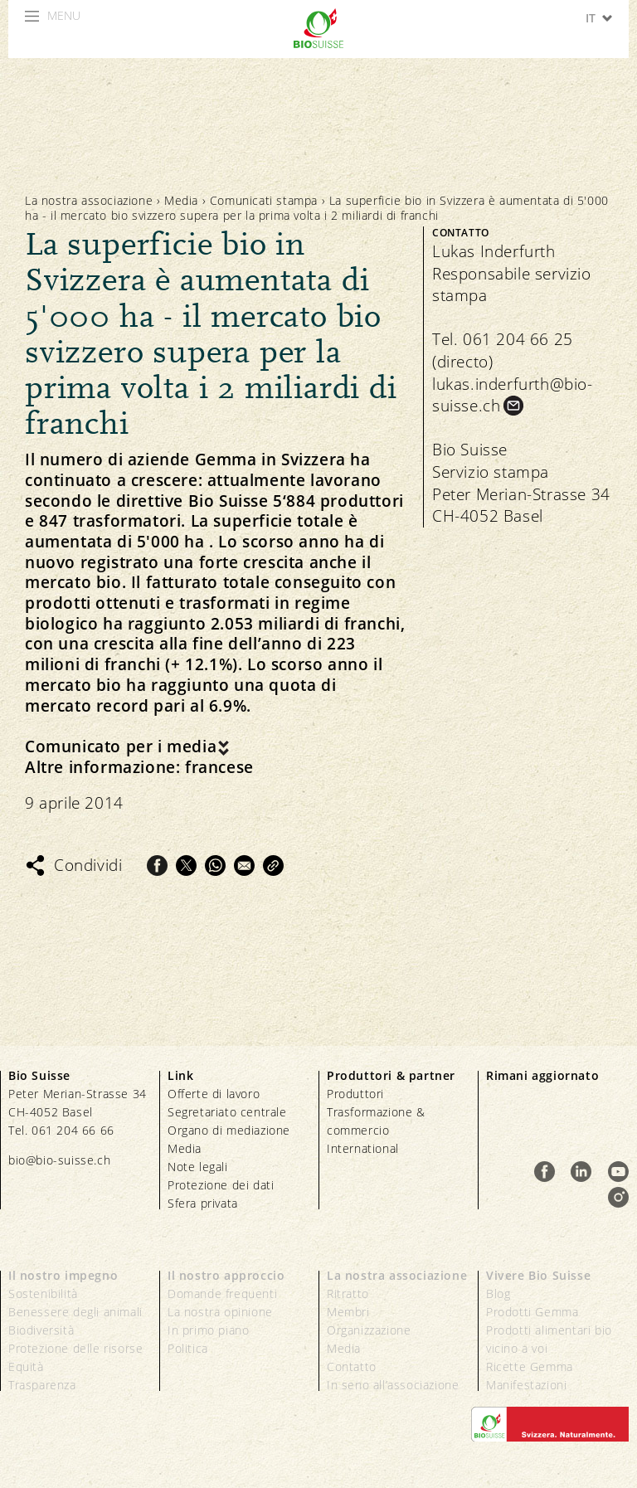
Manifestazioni (526, 1385)
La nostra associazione (89, 200)
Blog (498, 1293)
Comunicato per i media (120, 747)
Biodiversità (41, 1330)
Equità (26, 1366)
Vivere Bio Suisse (538, 1275)
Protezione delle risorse (75, 1348)
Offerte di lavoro (214, 1093)
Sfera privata (203, 1203)
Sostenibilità (43, 1293)
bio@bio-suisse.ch (59, 1160)
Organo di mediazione (229, 1130)
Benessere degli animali (75, 1312)
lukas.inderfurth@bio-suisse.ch (512, 395)
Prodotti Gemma (532, 1312)
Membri (348, 1312)
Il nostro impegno (63, 1275)
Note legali (198, 1166)
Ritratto (348, 1293)
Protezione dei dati (221, 1185)
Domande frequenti (222, 1293)
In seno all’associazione (393, 1385)
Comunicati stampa (264, 200)
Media (181, 200)
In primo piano (208, 1330)
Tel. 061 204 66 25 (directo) (502, 350)
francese (219, 767)
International (363, 1148)
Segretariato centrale (227, 1112)
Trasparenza (42, 1385)
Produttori (355, 1093)
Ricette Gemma (529, 1366)
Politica (188, 1348)
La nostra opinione (220, 1312)
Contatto (352, 1366)
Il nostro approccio (226, 1275)
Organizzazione (369, 1330)
